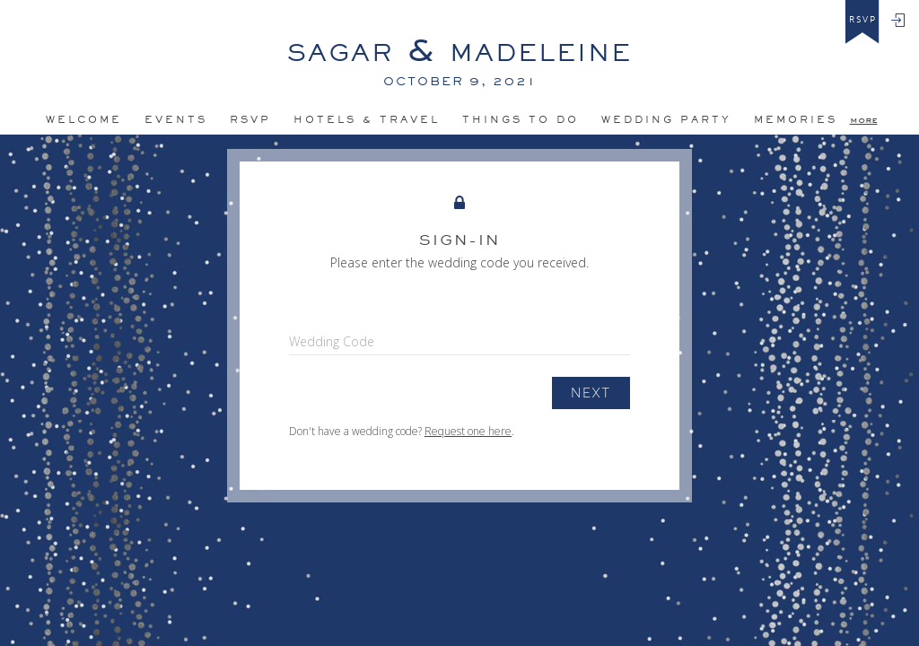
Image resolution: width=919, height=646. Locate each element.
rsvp (863, 19)
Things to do (520, 119)
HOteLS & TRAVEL (366, 119)
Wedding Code (331, 341)
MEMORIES (795, 119)
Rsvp (250, 119)
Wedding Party (666, 119)
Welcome (84, 119)
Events (175, 119)
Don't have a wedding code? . (401, 431)
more (864, 119)
